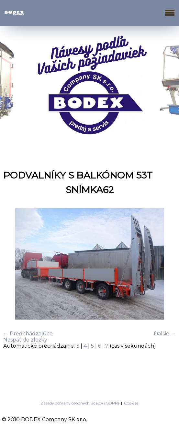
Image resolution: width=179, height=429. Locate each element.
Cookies (131, 403)
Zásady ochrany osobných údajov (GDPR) (80, 403)
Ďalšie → (165, 334)
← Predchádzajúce (28, 334)
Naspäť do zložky (25, 340)
